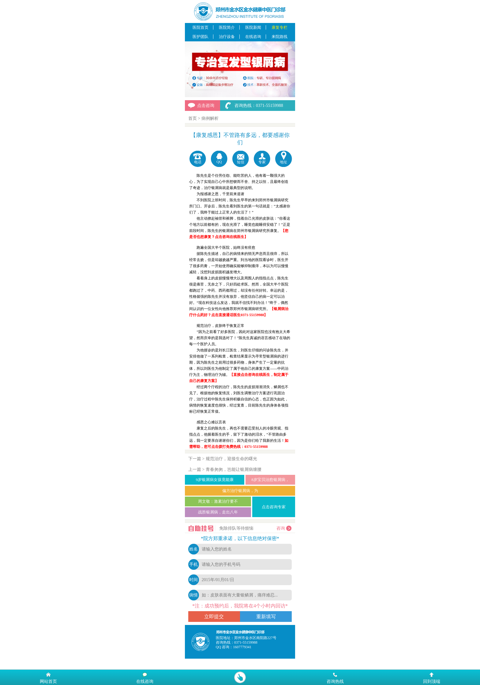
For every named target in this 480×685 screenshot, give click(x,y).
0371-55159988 (245, 642)
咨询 (280, 528)
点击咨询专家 (274, 507)
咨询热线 (335, 681)
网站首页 (48, 681)
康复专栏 (279, 27)
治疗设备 (227, 36)
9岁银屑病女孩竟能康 (215, 479)
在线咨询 (253, 36)
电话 (197, 162)
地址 (283, 162)
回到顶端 (431, 681)
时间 (193, 579)
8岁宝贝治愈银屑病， (270, 479)
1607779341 (242, 647)
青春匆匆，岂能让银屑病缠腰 (233, 469)
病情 (193, 595)
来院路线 (279, 36)
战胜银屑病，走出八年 (218, 512)
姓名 (193, 549)
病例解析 (210, 118)
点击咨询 (205, 105)
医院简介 (227, 27)
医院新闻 (253, 27)
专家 (262, 162)
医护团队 (200, 36)
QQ (219, 162)
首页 (192, 118)
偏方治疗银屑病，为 (240, 490)
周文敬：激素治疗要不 (218, 501)
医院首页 (200, 27)
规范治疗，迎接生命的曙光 (231, 458)
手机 (193, 564)
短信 (240, 162)
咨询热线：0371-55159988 (258, 105)
